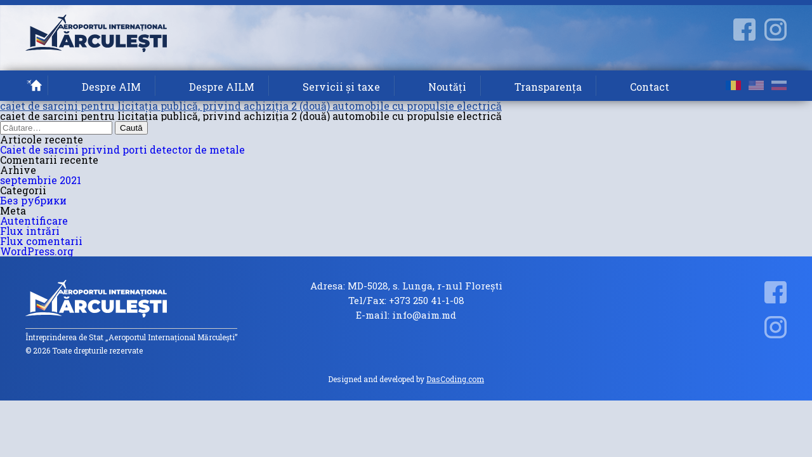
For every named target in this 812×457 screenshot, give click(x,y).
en (756, 85)
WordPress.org (37, 251)
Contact (649, 86)
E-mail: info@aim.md (406, 315)
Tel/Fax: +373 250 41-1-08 (406, 300)
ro (733, 85)
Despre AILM (221, 86)
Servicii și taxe (341, 86)
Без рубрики (33, 200)
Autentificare (34, 220)
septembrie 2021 (40, 180)
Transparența (548, 86)
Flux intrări (30, 230)
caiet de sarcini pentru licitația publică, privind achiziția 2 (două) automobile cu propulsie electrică (251, 105)
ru (779, 85)
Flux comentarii (41, 241)
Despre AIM (111, 86)
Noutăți (447, 86)
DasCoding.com (455, 379)
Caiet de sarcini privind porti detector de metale (122, 149)
